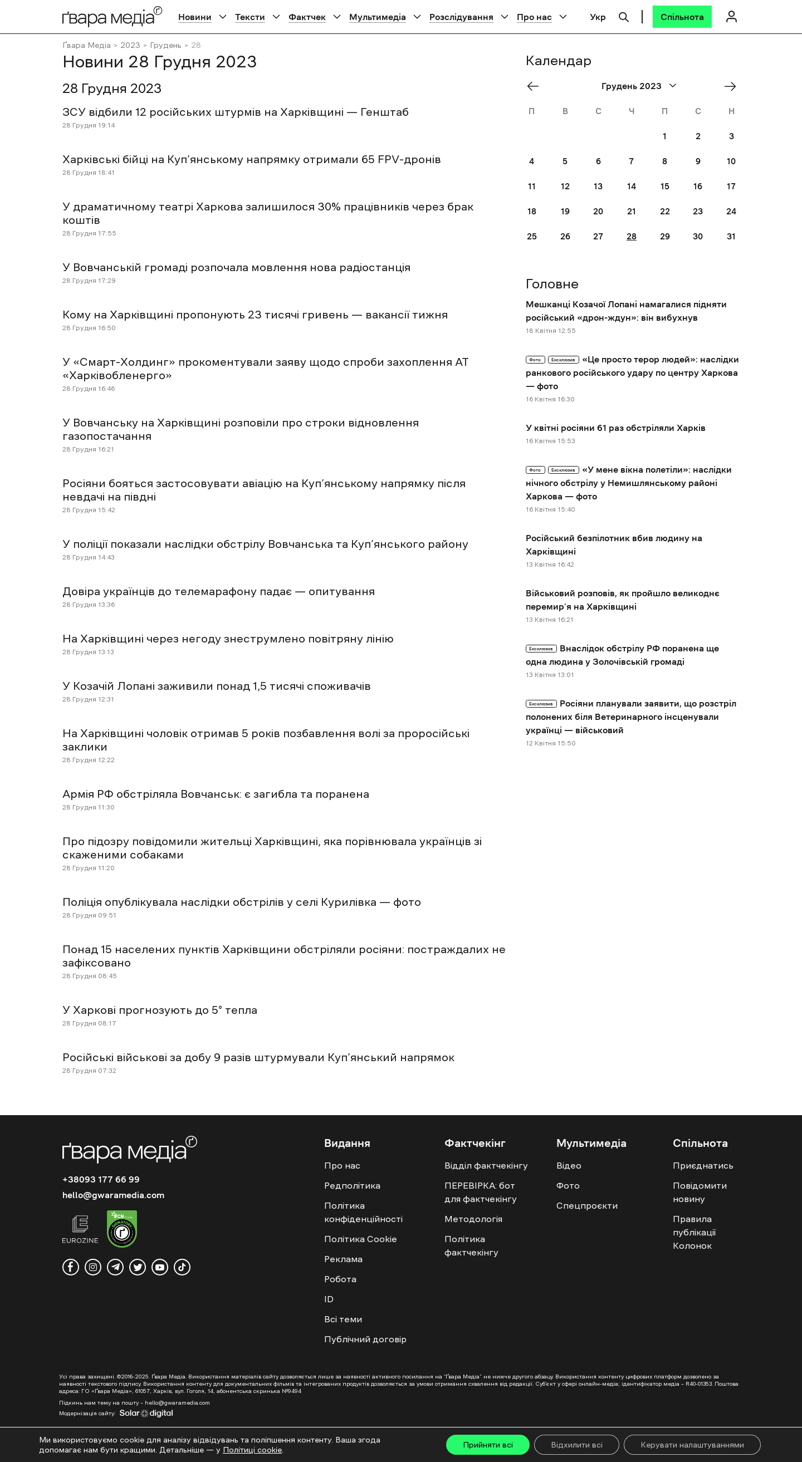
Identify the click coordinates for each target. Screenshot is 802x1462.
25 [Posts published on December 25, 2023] (532, 236)
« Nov (536, 86)
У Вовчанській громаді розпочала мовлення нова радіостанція (236, 267)
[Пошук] (623, 15)
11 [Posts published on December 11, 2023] (532, 186)
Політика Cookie (360, 1238)
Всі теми (343, 1318)
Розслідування (461, 16)
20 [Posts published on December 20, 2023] (598, 211)
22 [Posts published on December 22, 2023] (665, 211)
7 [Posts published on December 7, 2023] (631, 161)
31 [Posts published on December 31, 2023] (731, 236)
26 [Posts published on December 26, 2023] (565, 236)
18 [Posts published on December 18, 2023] (531, 211)
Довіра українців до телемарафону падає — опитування (218, 591)
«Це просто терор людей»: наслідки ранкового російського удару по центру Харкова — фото (632, 372)
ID (329, 1298)
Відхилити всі (577, 1445)
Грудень (166, 45)
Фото (568, 1185)
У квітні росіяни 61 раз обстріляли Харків (616, 427)
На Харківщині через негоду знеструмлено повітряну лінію (228, 638)
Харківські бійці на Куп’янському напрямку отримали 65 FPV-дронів (251, 159)
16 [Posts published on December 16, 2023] (697, 186)
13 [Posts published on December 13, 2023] (598, 186)
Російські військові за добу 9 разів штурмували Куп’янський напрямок (258, 1057)
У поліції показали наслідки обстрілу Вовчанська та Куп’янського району (265, 544)
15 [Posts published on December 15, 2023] (665, 186)
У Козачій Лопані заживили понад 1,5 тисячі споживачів (216, 685)
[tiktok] (182, 1267)
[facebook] (70, 1267)
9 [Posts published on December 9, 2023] (698, 161)
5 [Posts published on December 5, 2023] (565, 161)
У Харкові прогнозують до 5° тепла (159, 1009)
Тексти (250, 16)
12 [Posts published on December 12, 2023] (565, 186)
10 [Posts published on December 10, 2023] (731, 161)
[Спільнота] (682, 17)
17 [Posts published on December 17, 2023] (731, 186)
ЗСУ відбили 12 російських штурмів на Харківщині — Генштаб (235, 111)
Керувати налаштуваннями (692, 1445)
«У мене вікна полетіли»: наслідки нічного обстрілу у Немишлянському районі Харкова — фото (629, 483)
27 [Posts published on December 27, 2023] (598, 236)
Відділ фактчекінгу (486, 1165)
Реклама (343, 1258)
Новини (195, 16)
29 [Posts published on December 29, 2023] (665, 236)
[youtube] (159, 1267)
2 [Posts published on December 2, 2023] (698, 136)
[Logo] (112, 16)
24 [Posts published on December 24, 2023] (731, 211)
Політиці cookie (252, 1450)
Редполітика (352, 1185)
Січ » (732, 86)
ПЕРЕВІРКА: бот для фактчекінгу (480, 1192)
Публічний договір (365, 1339)
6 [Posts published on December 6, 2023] (598, 161)
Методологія (473, 1218)
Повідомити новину (700, 1192)
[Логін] (731, 16)
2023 (130, 45)
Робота (340, 1278)
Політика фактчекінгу (471, 1245)
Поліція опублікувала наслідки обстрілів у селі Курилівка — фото (241, 901)
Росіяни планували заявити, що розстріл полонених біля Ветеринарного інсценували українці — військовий (631, 716)
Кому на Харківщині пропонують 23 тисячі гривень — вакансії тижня (255, 314)
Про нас (534, 16)
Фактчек (307, 16)
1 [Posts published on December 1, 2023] (665, 136)
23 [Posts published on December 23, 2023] (698, 211)
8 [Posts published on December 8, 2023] (664, 161)
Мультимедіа (377, 16)
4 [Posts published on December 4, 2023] (531, 161)
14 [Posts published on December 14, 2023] (631, 186)
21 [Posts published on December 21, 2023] (631, 211)
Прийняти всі (488, 1445)
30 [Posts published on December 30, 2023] (698, 236)
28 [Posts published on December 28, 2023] (632, 236)
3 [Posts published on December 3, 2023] (731, 136)
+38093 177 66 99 (101, 1179)
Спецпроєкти (587, 1205)
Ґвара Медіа (86, 45)
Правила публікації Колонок (694, 1232)
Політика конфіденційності (363, 1212)
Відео (568, 1165)
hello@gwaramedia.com (113, 1194)
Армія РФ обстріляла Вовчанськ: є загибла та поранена (215, 793)
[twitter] (137, 1267)
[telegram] (115, 1267)
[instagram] (93, 1267)
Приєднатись (703, 1165)
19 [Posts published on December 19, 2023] (565, 211)
